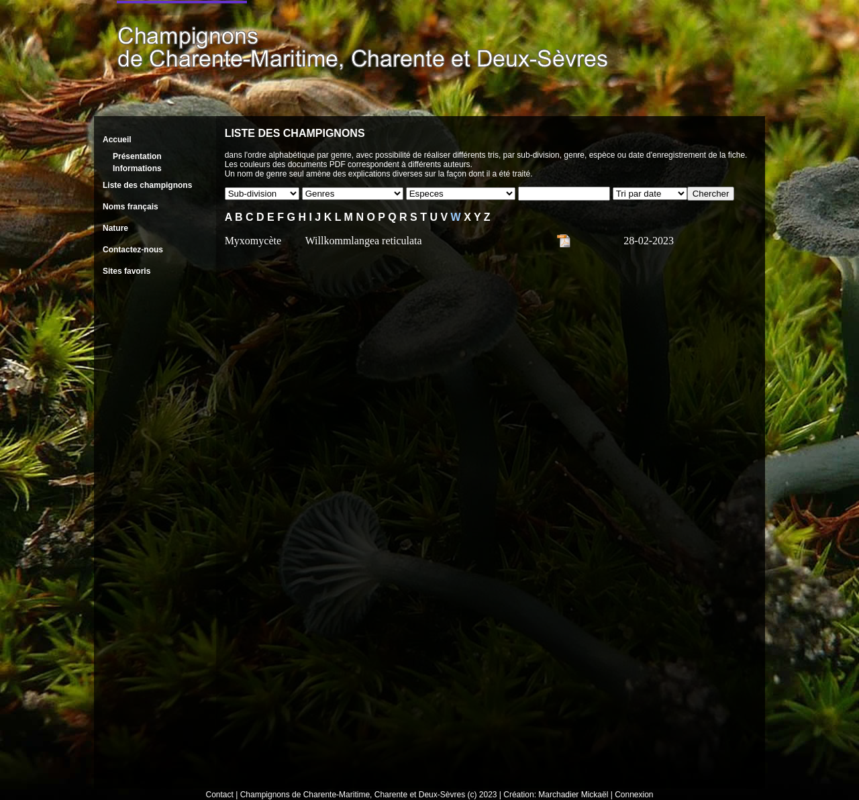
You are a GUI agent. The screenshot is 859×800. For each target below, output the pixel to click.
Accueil (117, 139)
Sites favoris (126, 271)
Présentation (137, 156)
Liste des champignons (147, 185)
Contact (220, 794)
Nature (115, 228)
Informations (137, 168)
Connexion (634, 794)
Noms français (130, 206)
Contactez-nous (133, 249)
